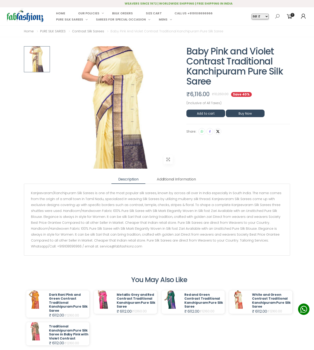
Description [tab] (128, 179)
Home (29, 31)
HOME (60, 13)
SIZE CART (154, 13)
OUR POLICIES (89, 13)
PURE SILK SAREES (69, 19)
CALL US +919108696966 (194, 13)
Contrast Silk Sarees (88, 31)
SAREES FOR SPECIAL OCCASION (121, 19)
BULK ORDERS (122, 13)
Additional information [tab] (176, 179)
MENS (163, 19)
